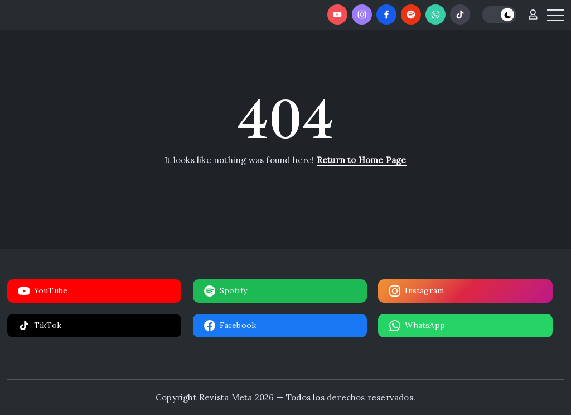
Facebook (230, 325)
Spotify (225, 291)
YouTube (42, 291)
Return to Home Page (362, 160)
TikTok (39, 325)
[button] (499, 14)
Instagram (416, 291)
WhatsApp (417, 325)
